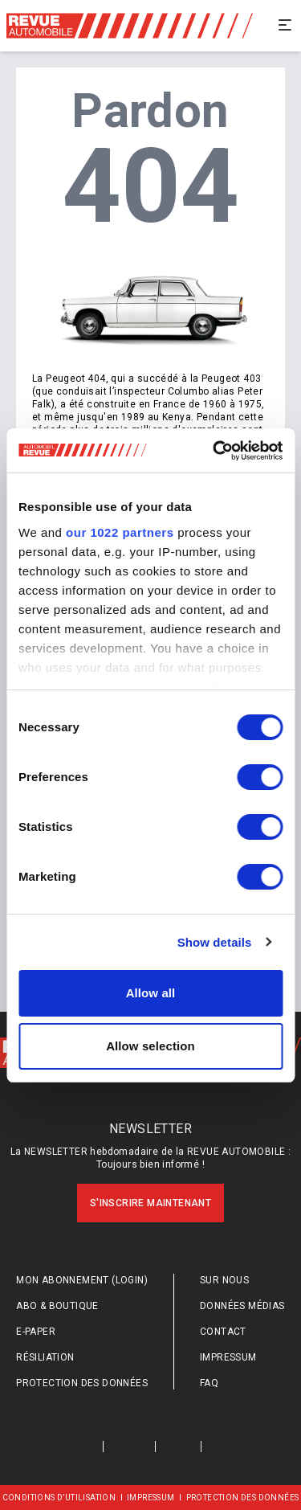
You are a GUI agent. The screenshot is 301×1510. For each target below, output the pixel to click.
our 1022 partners (119, 532)
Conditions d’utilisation (59, 1497)
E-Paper (35, 1331)
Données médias (242, 1306)
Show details (214, 942)
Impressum (228, 1357)
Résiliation (45, 1357)
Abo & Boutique (57, 1306)
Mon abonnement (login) (82, 1280)
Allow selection (150, 1046)
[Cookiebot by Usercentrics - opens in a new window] (214, 450)
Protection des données (82, 1383)
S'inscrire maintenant (150, 1203)
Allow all (151, 993)
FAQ (209, 1383)
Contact (223, 1331)
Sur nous (224, 1280)
